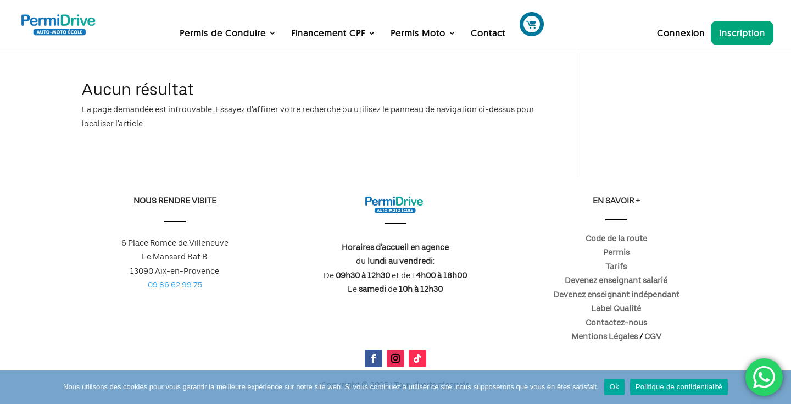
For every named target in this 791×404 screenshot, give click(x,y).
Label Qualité (616, 308)
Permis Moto (418, 33)
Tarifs (616, 267)
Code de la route (616, 238)
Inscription (742, 32)
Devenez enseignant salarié (616, 280)
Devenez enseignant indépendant (616, 295)
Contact (488, 33)
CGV (652, 336)
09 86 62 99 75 (175, 285)
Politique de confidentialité (679, 387)
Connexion (681, 33)
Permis (616, 252)
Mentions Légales (604, 336)
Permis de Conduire (223, 33)
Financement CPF (328, 33)
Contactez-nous (616, 323)
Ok (614, 387)
